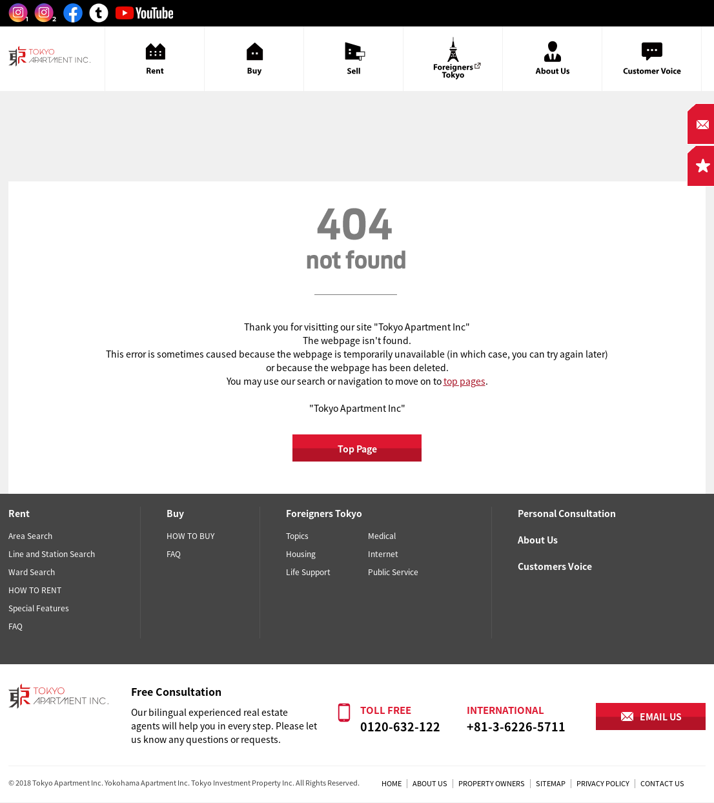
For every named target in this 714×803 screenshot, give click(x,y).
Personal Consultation (567, 513)
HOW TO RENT (34, 590)
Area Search (30, 536)
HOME (392, 783)
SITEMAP (551, 783)
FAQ (15, 626)
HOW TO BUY (190, 536)
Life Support (308, 572)
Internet (383, 554)
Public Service (393, 572)
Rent (19, 513)
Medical (382, 536)
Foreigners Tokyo (324, 513)
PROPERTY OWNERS (491, 783)
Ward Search (31, 572)
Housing (301, 554)
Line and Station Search (51, 554)
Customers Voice (555, 566)
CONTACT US (662, 783)
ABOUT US (430, 783)
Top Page (357, 448)
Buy (175, 513)
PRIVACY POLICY (602, 783)
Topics (297, 536)
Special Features (38, 608)
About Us (538, 539)
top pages (464, 380)
